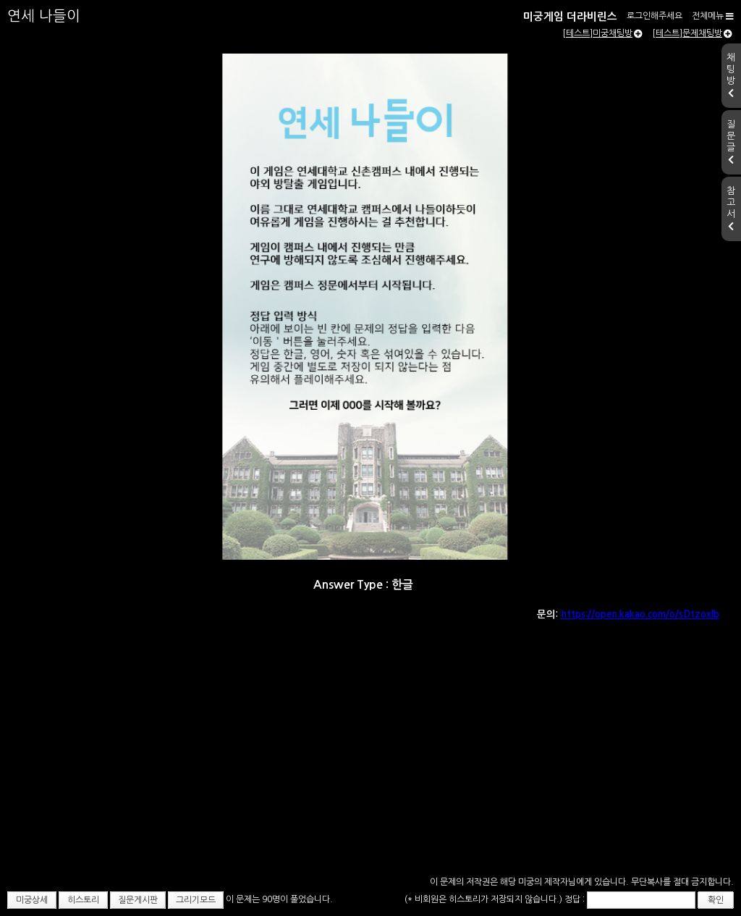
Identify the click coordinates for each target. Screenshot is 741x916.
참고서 (731, 208)
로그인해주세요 (654, 16)
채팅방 (731, 75)
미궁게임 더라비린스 (570, 17)
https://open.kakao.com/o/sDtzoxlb (640, 614)
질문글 (731, 141)
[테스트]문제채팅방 (692, 33)
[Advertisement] (370, 764)
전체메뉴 (713, 16)
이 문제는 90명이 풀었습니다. (279, 899)
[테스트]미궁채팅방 (602, 33)
